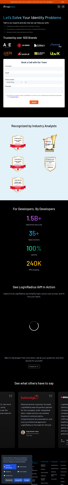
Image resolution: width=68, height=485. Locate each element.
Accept (27, 480)
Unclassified (8, 475)
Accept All (18, 480)
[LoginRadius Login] (59, 6)
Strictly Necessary (8, 466)
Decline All (9, 480)
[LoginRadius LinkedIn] (55, 482)
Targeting (7, 471)
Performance (22, 466)
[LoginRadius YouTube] (65, 482)
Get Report (50, 2)
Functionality (22, 471)
